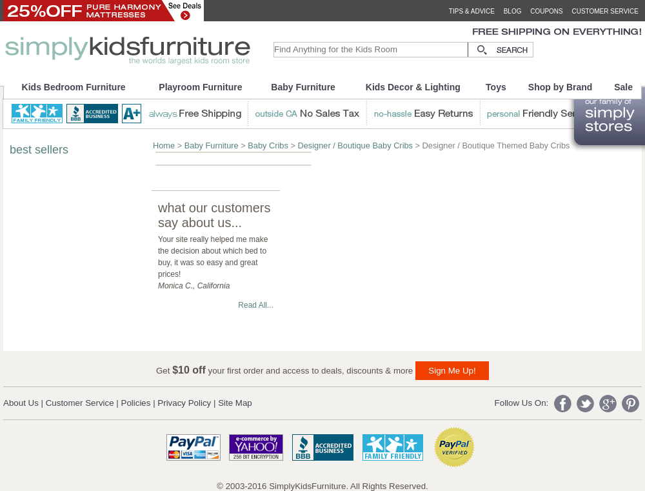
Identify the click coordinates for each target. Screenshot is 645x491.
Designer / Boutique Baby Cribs (355, 145)
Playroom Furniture (200, 87)
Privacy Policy (184, 403)
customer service (605, 11)
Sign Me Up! (451, 371)
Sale (623, 87)
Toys (496, 87)
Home (164, 145)
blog (513, 11)
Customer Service (80, 403)
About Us (21, 403)
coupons (546, 11)
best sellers (39, 149)
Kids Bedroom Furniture (74, 87)
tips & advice (472, 11)
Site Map (235, 403)
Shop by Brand (560, 87)
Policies (136, 403)
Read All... (255, 305)
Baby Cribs (268, 145)
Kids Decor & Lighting (413, 87)
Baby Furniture (303, 87)
